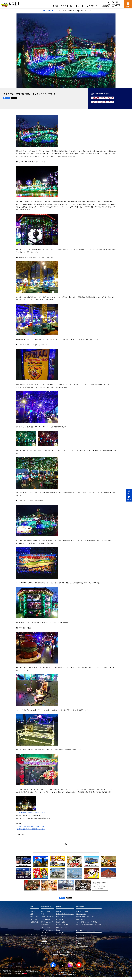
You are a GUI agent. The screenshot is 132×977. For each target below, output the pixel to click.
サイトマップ (71, 955)
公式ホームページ (40, 813)
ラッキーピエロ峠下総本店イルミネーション (30, 826)
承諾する (24, 973)
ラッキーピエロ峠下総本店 (24, 813)
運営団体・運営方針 (59, 955)
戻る (59, 844)
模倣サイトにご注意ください (66, 952)
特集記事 (50, 11)
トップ (43, 11)
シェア (6, 98)
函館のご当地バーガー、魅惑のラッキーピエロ (31, 829)
